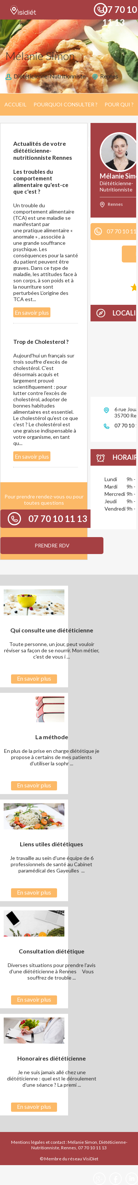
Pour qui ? (119, 104)
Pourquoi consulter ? (65, 104)
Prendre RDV (52, 545)
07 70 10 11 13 (57, 518)
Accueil (15, 104)
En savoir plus (32, 312)
